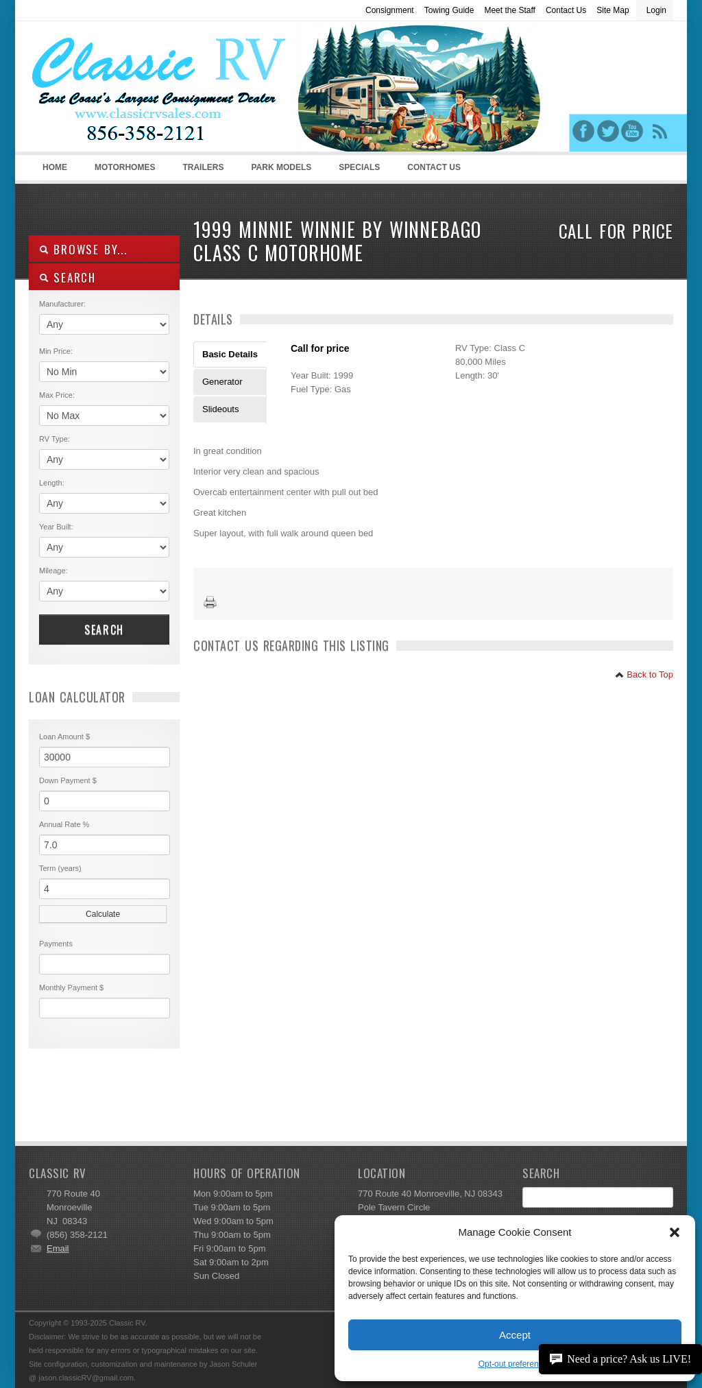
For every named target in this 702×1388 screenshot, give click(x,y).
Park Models (281, 167)
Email (58, 1248)
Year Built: (56, 527)
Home (55, 167)
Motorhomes (123, 171)
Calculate (103, 914)
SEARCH (67, 277)
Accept (515, 1335)
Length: (51, 483)
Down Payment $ (68, 780)
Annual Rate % (64, 824)
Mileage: (53, 570)
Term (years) (60, 868)
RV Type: (54, 439)
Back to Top (644, 674)
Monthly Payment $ (71, 987)
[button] (674, 1232)
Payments (56, 944)
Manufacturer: (62, 304)
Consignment (389, 10)
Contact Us (566, 10)
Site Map (612, 10)
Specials (359, 167)
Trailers (200, 171)
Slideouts (220, 409)
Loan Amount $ (64, 736)
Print (210, 603)
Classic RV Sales (131, 90)
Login (656, 10)
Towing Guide (449, 10)
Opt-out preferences (515, 1364)
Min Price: (56, 351)
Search (104, 629)
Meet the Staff (509, 10)
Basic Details (230, 354)
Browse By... (83, 249)
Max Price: (57, 395)
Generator (222, 381)
